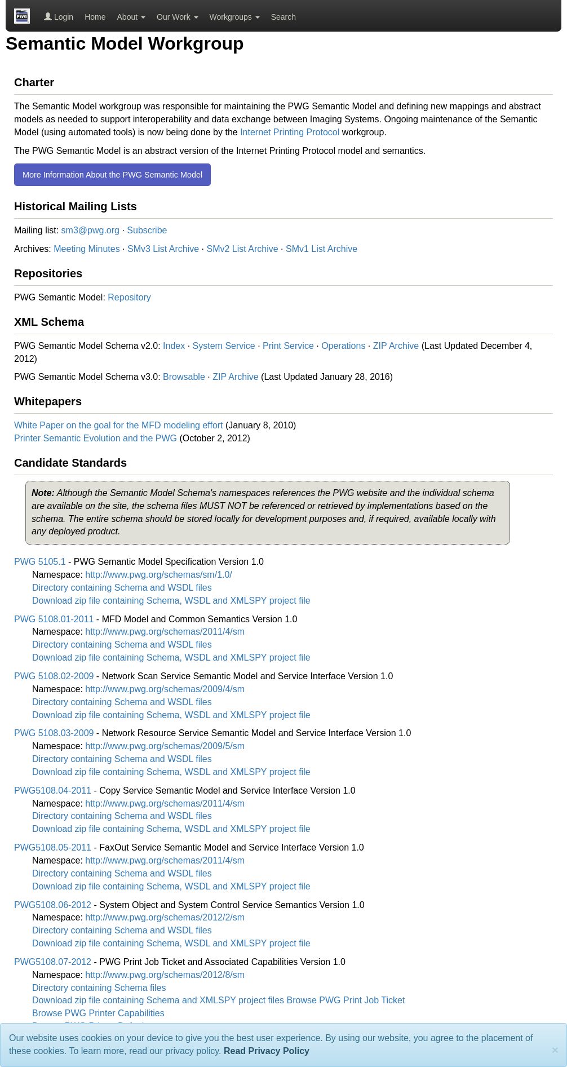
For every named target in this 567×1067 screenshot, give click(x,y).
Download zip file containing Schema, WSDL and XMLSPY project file (171, 600)
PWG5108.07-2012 (52, 962)
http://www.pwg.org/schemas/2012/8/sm (165, 975)
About (131, 16)
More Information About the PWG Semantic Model (112, 174)
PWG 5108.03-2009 (54, 733)
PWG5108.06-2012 (52, 905)
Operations (343, 346)
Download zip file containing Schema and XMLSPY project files (158, 1000)
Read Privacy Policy (266, 1051)
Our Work (177, 16)
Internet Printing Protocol (289, 132)
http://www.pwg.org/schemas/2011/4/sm (165, 631)
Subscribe (147, 230)
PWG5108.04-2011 (52, 790)
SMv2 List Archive (242, 249)
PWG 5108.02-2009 (54, 676)
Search (283, 16)
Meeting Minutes (86, 249)
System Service (224, 346)
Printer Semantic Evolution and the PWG (95, 438)
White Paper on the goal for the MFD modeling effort (118, 425)
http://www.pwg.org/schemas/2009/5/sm (165, 746)
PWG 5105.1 (40, 561)
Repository (129, 297)
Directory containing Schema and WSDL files (122, 587)
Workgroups (235, 16)
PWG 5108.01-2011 (54, 619)
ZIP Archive (396, 346)
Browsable (184, 377)
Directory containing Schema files (99, 988)
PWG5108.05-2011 (52, 847)
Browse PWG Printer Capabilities (98, 1013)
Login (58, 16)
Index (174, 346)
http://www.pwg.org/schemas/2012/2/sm (165, 917)
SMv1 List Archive (321, 249)
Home (95, 16)
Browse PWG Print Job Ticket (346, 1000)
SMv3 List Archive (163, 249)
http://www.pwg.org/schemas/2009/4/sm (165, 689)
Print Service (288, 346)
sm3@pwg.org (90, 230)
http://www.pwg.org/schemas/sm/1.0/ (158, 574)
